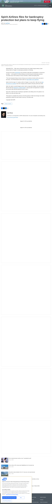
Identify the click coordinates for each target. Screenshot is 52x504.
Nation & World (8, 103)
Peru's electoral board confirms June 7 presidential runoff (20, 458)
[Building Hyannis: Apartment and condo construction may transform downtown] (26, 436)
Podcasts (41, 499)
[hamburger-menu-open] (3, 2)
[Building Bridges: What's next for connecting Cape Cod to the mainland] (26, 341)
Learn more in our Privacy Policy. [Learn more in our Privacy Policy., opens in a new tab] (12, 494)
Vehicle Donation (43, 497)
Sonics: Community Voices (34, 502)
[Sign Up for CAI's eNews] (26, 238)
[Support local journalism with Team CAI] (26, 145)
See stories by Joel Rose (12, 117)
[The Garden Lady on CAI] (26, 186)
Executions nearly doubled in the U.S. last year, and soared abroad (22, 472)
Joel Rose (7, 23)
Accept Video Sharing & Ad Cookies (9, 497)
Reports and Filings (32, 497)
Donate (47, 1)
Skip (21, 497)
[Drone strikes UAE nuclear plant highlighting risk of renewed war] (4, 467)
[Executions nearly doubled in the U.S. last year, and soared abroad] (4, 474)
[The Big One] (26, 290)
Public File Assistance (44, 502)
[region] (16, 490)
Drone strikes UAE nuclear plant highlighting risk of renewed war (21, 465)
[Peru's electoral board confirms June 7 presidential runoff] (4, 460)
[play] (3, 5)
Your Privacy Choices (7, 500)
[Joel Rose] (3, 114)
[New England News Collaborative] (26, 393)
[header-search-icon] (42, 2)
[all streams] (50, 5)
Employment (31, 499)
